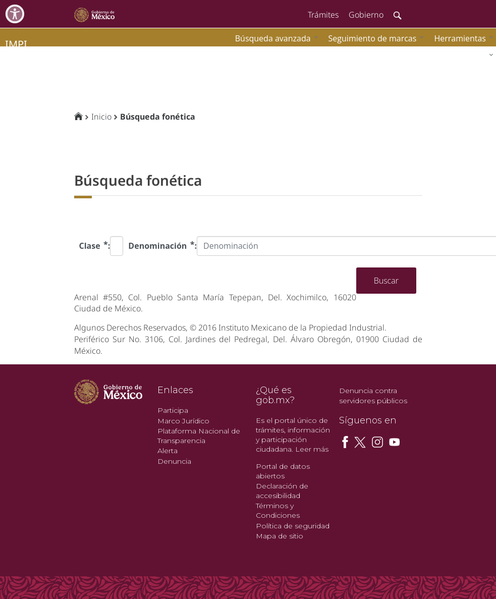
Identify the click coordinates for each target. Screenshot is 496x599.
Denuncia (174, 461)
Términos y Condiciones (278, 510)
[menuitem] (461, 38)
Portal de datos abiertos (283, 471)
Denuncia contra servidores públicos (373, 395)
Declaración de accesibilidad (282, 490)
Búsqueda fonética (157, 116)
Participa (172, 410)
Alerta (167, 450)
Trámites (323, 14)
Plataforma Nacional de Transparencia (198, 435)
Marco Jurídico (183, 420)
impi (16, 44)
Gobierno (366, 14)
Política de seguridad (292, 525)
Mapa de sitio (279, 535)
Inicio (101, 116)
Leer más (311, 449)
